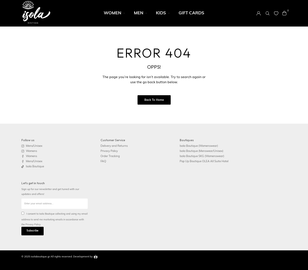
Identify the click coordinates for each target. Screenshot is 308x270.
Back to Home (154, 100)
